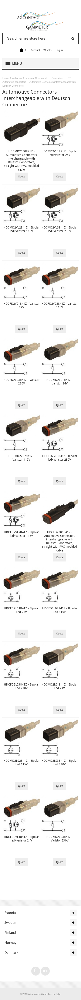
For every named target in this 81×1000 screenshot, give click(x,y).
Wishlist (47, 50)
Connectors (57, 78)
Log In (59, 50)
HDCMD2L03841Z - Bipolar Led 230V (59, 762)
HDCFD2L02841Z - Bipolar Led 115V (59, 610)
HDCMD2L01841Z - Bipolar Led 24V (59, 686)
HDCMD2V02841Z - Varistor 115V (21, 457)
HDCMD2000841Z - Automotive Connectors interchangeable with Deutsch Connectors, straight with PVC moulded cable (21, 160)
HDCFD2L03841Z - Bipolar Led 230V (21, 686)
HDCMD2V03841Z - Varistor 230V (59, 838)
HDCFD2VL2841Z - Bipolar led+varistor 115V (21, 533)
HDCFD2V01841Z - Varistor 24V (21, 305)
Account (35, 50)
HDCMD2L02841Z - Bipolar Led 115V (21, 762)
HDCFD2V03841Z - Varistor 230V (21, 381)
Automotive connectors (14, 82)
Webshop (17, 78)
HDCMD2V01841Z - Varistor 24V (59, 381)
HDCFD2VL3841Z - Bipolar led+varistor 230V (59, 457)
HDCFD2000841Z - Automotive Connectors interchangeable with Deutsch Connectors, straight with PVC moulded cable (59, 541)
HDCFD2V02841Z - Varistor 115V (59, 305)
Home (5, 78)
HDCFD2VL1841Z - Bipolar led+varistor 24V (21, 838)
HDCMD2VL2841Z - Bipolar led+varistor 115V (21, 229)
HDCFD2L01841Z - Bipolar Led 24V (21, 610)
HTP (69, 78)
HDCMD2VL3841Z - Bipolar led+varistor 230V (59, 229)
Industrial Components (36, 78)
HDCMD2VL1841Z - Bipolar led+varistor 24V (59, 153)
